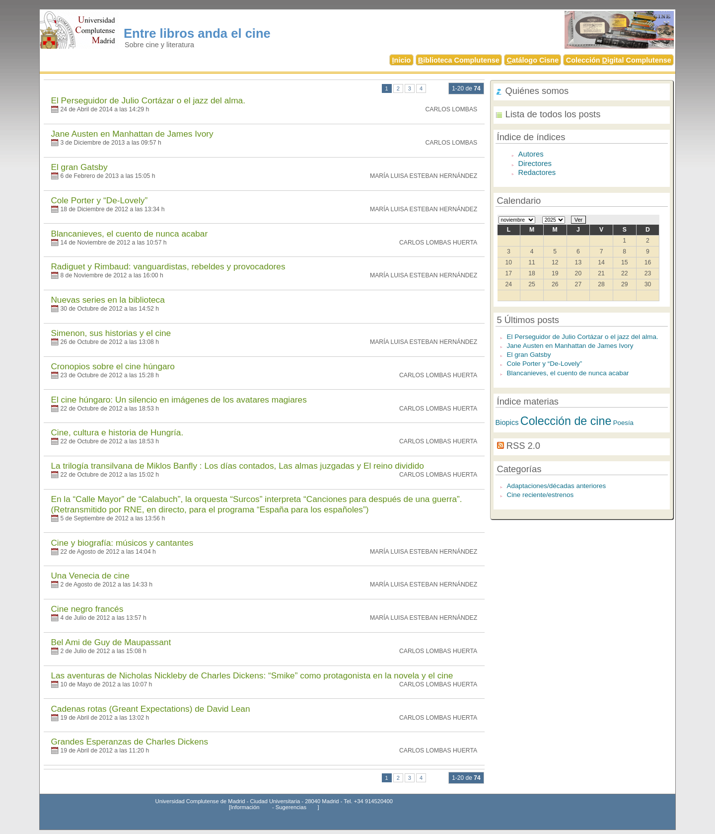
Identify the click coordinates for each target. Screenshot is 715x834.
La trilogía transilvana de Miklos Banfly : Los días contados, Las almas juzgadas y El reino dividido (237, 466)
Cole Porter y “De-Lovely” (99, 200)
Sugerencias (291, 807)
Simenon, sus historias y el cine (111, 333)
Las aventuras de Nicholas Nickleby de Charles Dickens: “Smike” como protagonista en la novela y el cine (252, 675)
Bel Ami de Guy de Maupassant (111, 642)
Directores (535, 163)
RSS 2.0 (523, 445)
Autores (531, 154)
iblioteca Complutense (459, 60)
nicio (401, 60)
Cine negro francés (87, 609)
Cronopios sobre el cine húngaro (113, 366)
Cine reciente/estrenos (540, 495)
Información (244, 807)
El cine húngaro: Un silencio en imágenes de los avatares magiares (178, 400)
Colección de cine (566, 421)
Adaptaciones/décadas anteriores (556, 486)
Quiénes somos (537, 90)
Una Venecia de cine (90, 576)
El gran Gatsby (79, 167)
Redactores (537, 172)
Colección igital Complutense (618, 60)
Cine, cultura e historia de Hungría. (117, 432)
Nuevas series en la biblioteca (107, 300)
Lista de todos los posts (553, 114)
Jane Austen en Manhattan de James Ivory (132, 134)
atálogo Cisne (532, 60)
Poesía (623, 422)
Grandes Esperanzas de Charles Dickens (129, 742)
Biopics (507, 422)
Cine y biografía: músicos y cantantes (122, 543)
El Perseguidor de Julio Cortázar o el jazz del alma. (148, 100)
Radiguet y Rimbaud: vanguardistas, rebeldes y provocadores (168, 266)
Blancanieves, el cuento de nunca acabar (129, 234)
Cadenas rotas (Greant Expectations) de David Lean (150, 709)
